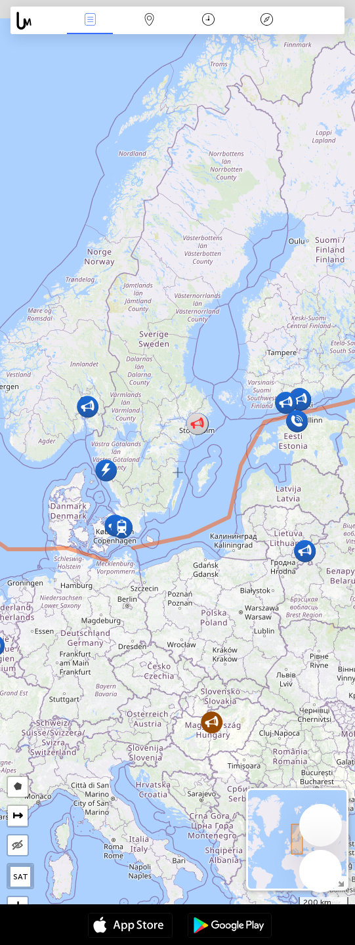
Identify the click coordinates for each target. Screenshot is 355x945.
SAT (20, 876)
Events (89, 20)
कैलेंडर (208, 20)
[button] (211, 722)
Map (149, 20)
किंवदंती (267, 20)
